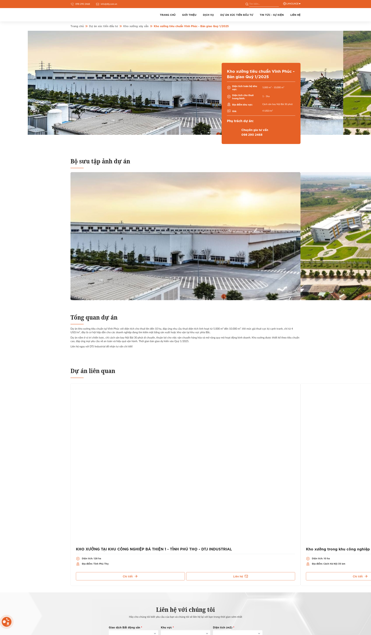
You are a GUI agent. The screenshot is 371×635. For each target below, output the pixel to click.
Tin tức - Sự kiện (268, 13)
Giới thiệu (177, 13)
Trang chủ (154, 13)
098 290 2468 (80, 4)
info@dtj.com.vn (106, 4)
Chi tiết (130, 572)
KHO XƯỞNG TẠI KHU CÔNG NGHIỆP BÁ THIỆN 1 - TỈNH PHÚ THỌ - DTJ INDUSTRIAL (145, 545)
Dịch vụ (199, 13)
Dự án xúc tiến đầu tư (230, 13)
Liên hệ (240, 572)
